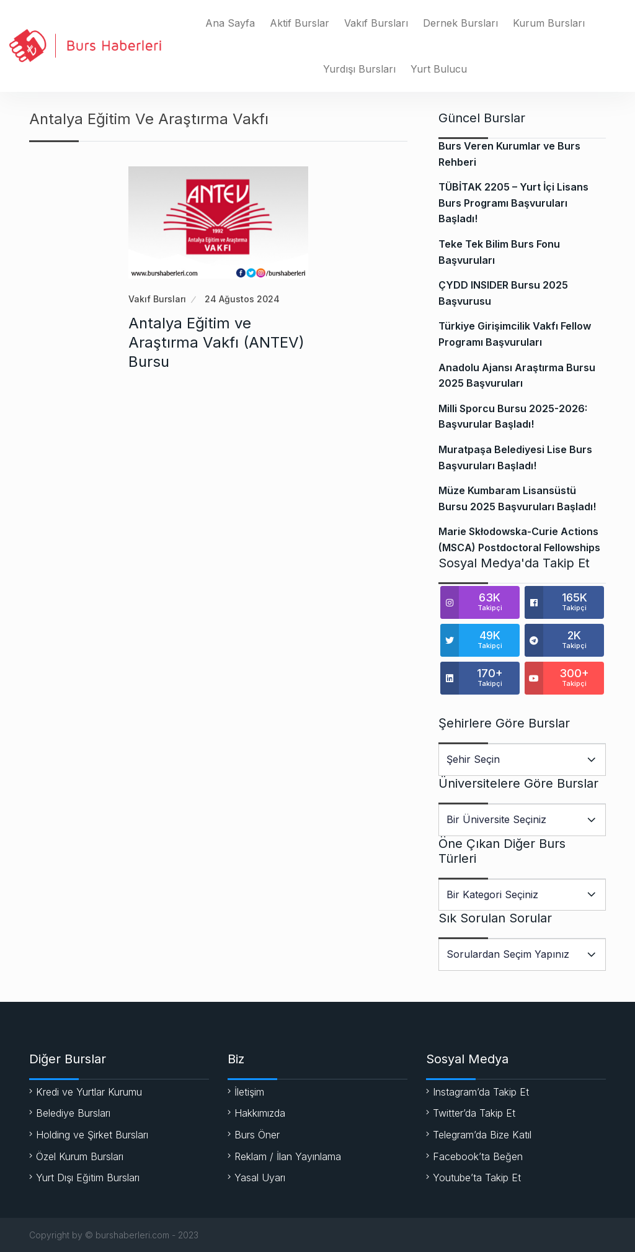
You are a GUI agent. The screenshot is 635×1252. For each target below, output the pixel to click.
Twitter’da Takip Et (474, 1113)
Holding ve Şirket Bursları (92, 1134)
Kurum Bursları (549, 23)
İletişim (249, 1092)
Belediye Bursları (73, 1113)
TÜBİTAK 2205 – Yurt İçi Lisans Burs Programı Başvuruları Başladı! (513, 203)
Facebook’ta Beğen (478, 1156)
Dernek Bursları (460, 23)
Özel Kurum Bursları (79, 1156)
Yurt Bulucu (439, 69)
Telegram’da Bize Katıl (482, 1134)
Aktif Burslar (299, 23)
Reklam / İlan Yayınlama (287, 1156)
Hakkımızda (259, 1113)
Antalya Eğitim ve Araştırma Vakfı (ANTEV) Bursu (216, 342)
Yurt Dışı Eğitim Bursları (88, 1177)
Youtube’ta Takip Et (477, 1177)
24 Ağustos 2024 (242, 299)
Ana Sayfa (230, 23)
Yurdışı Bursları (359, 69)
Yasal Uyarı (259, 1177)
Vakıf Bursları (376, 23)
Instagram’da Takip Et (481, 1092)
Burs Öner (257, 1134)
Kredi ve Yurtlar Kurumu (89, 1092)
